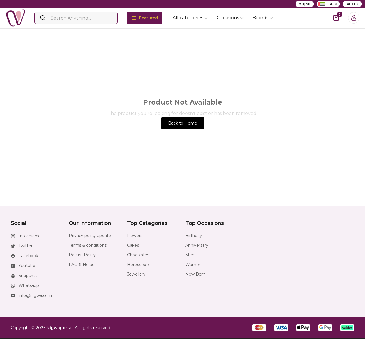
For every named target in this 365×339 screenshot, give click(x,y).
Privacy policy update (90, 235)
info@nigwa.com (35, 295)
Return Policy (82, 254)
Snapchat (28, 275)
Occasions (230, 17)
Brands (263, 17)
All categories (190, 17)
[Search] (76, 18)
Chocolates (138, 254)
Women (193, 264)
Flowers (134, 235)
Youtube (27, 265)
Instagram (29, 235)
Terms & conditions (88, 245)
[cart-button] (336, 18)
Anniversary (196, 245)
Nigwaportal (60, 327)
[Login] (353, 18)
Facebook (28, 255)
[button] (259, 327)
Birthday (193, 235)
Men (189, 254)
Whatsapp (29, 285)
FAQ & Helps (81, 264)
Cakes (133, 245)
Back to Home (182, 123)
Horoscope (138, 264)
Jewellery (136, 274)
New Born (195, 274)
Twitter (25, 245)
